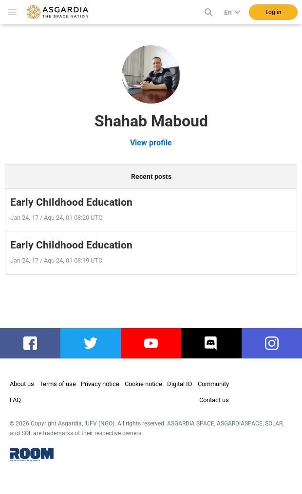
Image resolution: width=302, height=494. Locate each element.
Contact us (214, 400)
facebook (32, 343)
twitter (91, 343)
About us (22, 384)
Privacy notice (100, 384)
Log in (273, 12)
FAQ (15, 400)
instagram (275, 343)
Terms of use (57, 384)
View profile (151, 142)
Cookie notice (143, 384)
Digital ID (179, 384)
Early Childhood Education (71, 202)
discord (211, 343)
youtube (151, 343)
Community (213, 384)
